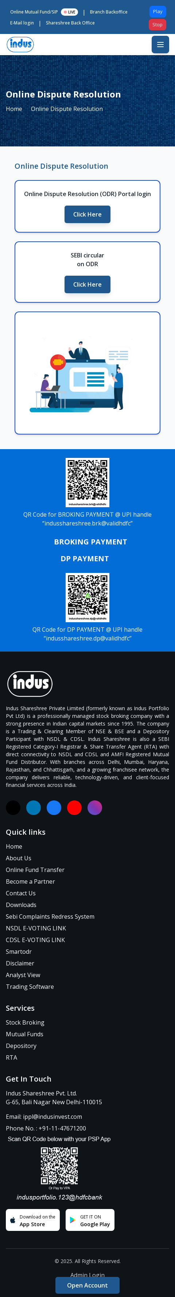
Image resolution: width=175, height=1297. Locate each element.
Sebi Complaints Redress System (50, 917)
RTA (11, 1057)
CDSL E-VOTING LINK (35, 940)
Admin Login (87, 1275)
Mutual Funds (24, 1034)
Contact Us (21, 893)
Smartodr (19, 952)
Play (158, 11)
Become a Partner (30, 881)
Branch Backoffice (109, 12)
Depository (21, 1046)
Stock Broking (25, 1022)
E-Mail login (22, 23)
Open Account (87, 1285)
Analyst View (23, 975)
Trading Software (30, 987)
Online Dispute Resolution (67, 109)
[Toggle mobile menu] (160, 44)
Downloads (21, 905)
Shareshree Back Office (70, 23)
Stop (157, 24)
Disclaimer (20, 963)
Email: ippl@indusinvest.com (44, 1117)
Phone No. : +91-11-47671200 (46, 1128)
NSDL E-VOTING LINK (36, 928)
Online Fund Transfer (35, 870)
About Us (18, 858)
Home (14, 109)
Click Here (87, 214)
